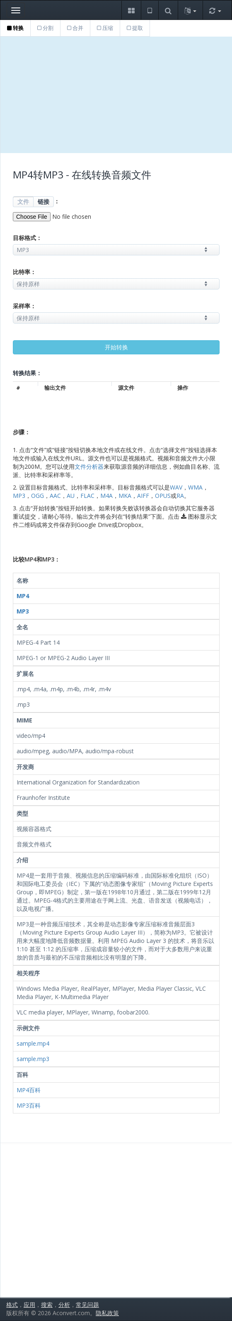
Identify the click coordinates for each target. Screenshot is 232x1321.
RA (180, 496)
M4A (106, 496)
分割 (45, 28)
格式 (12, 1305)
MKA (124, 496)
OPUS (163, 496)
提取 (135, 28)
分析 (64, 1305)
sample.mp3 (33, 1059)
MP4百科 (29, 1090)
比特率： (24, 272)
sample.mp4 (33, 1043)
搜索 (47, 1305)
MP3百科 (29, 1105)
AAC (55, 496)
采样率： (24, 306)
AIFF (143, 496)
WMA (195, 487)
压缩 (105, 28)
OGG (37, 496)
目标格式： (27, 238)
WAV (176, 487)
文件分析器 (89, 466)
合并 (75, 28)
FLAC (87, 496)
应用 (29, 1305)
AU (71, 496)
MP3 (19, 496)
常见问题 (87, 1305)
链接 (43, 201)
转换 (15, 28)
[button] (131, 10)
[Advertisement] (116, 95)
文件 (23, 201)
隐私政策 (107, 1313)
